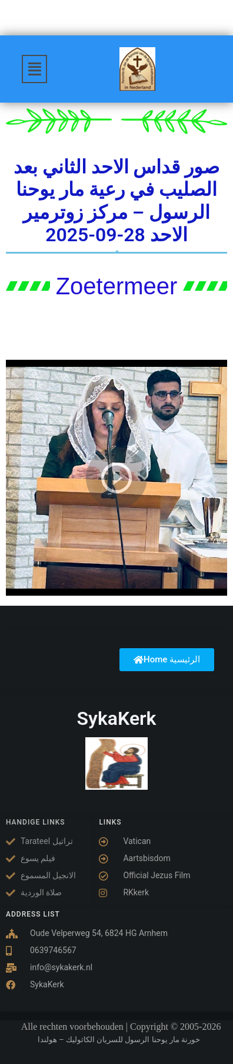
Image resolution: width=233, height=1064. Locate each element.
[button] (35, 69)
